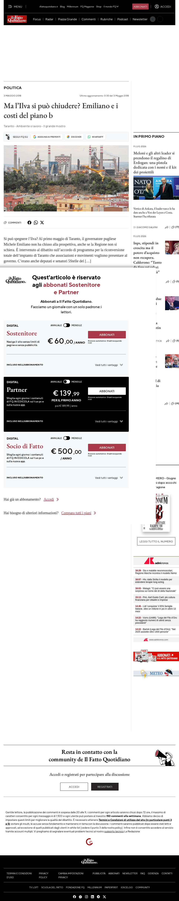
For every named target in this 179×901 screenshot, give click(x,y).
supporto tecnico (114, 831)
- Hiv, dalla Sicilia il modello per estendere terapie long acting (153, 580)
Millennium (72, 6)
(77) (175, 227)
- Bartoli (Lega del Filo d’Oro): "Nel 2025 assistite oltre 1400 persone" (155, 630)
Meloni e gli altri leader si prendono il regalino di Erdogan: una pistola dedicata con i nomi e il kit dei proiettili (154, 162)
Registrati (104, 786)
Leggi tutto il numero (156, 541)
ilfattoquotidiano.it (48, 6)
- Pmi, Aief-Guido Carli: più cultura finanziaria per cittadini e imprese (155, 598)
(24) (175, 403)
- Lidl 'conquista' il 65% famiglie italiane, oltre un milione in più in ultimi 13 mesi (155, 609)
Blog (62, 6)
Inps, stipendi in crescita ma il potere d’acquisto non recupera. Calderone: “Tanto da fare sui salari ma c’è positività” (147, 257)
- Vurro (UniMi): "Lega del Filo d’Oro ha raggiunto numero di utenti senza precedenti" (156, 620)
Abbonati (140, 6)
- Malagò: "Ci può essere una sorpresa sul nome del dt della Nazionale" (155, 589)
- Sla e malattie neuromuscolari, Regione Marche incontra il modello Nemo (156, 571)
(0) (175, 281)
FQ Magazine (87, 6)
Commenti (12, 222)
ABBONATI (107, 335)
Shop (98, 6)
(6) (176, 340)
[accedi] (162, 6)
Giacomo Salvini (145, 227)
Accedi (74, 786)
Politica (12, 87)
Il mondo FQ (111, 6)
